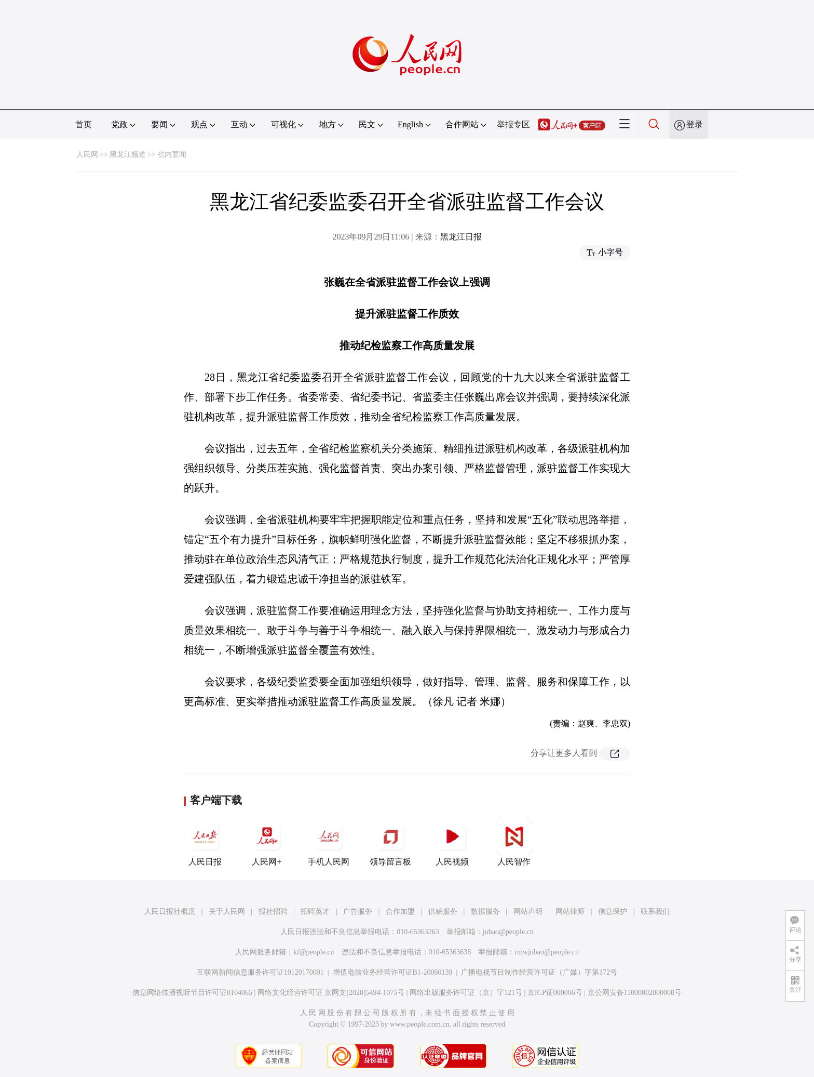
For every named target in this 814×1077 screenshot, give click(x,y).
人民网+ (267, 842)
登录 (694, 124)
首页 (83, 124)
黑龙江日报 (461, 236)
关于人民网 (227, 911)
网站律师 (570, 911)
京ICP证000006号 (554, 992)
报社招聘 (273, 911)
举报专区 (513, 124)
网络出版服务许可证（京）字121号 (466, 992)
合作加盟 (400, 911)
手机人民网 (328, 842)
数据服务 (485, 911)
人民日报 (205, 842)
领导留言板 (390, 842)
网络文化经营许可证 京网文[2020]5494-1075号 (331, 992)
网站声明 (527, 911)
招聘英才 (315, 911)
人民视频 (452, 842)
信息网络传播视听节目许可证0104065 (192, 992)
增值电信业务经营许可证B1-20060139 (393, 972)
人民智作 (514, 842)
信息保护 (612, 911)
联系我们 (655, 911)
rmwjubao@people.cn (546, 952)
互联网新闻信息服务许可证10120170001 (260, 972)
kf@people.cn (313, 952)
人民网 (87, 154)
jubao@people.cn (508, 932)
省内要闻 (171, 154)
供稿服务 (442, 911)
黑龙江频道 (128, 154)
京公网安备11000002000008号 (635, 992)
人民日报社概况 (169, 911)
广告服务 (357, 911)
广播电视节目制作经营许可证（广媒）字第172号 (539, 972)
